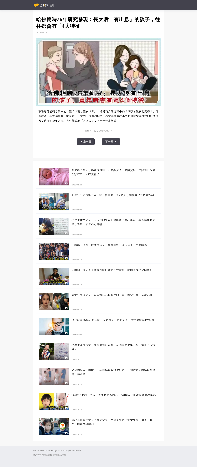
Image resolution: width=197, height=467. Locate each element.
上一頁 (85, 141)
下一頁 (111, 141)
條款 (55, 454)
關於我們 (37, 454)
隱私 (59, 454)
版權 (64, 454)
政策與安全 (47, 454)
